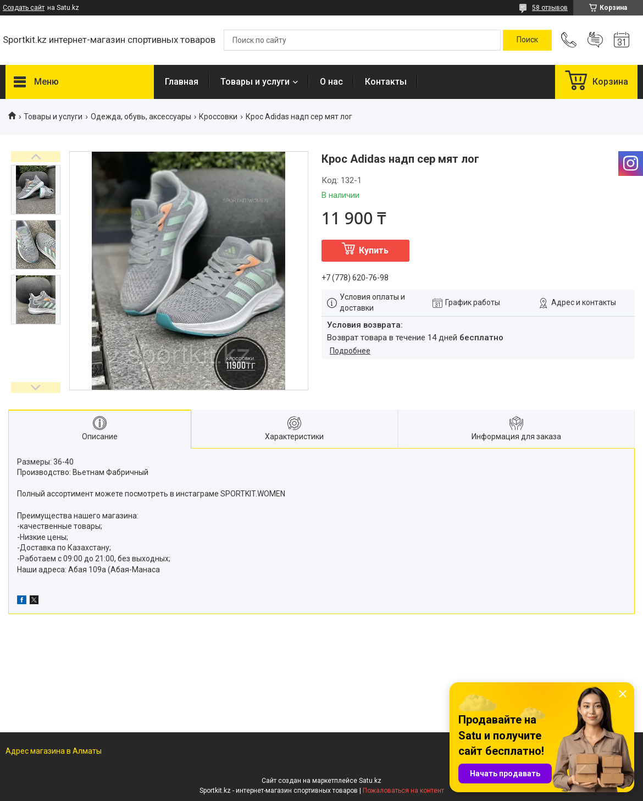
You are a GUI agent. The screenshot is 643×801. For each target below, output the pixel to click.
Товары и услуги (255, 81)
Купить (374, 250)
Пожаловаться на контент (403, 790)
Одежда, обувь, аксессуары (141, 116)
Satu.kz (370, 781)
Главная (181, 81)
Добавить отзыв (595, 40)
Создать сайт (24, 8)
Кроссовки (218, 116)
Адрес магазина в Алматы (53, 751)
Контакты (386, 81)
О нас (331, 81)
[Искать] (527, 40)
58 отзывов (550, 8)
